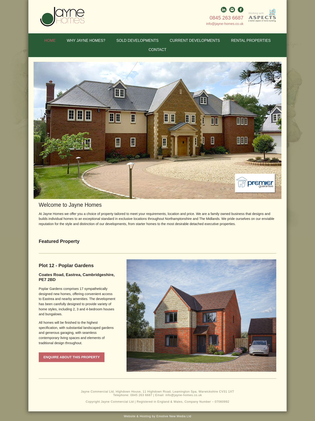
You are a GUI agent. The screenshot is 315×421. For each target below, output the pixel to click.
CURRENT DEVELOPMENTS (195, 41)
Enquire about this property (71, 357)
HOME (50, 41)
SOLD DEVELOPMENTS (137, 41)
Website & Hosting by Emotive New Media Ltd (157, 416)
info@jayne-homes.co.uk (224, 24)
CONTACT (157, 50)
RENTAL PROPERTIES (251, 41)
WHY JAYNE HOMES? (86, 41)
